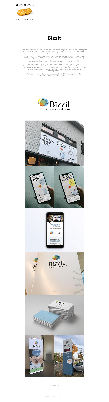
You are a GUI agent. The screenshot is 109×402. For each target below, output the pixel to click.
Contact (90, 4)
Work (77, 4)
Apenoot (83, 4)
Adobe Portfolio (61, 396)
